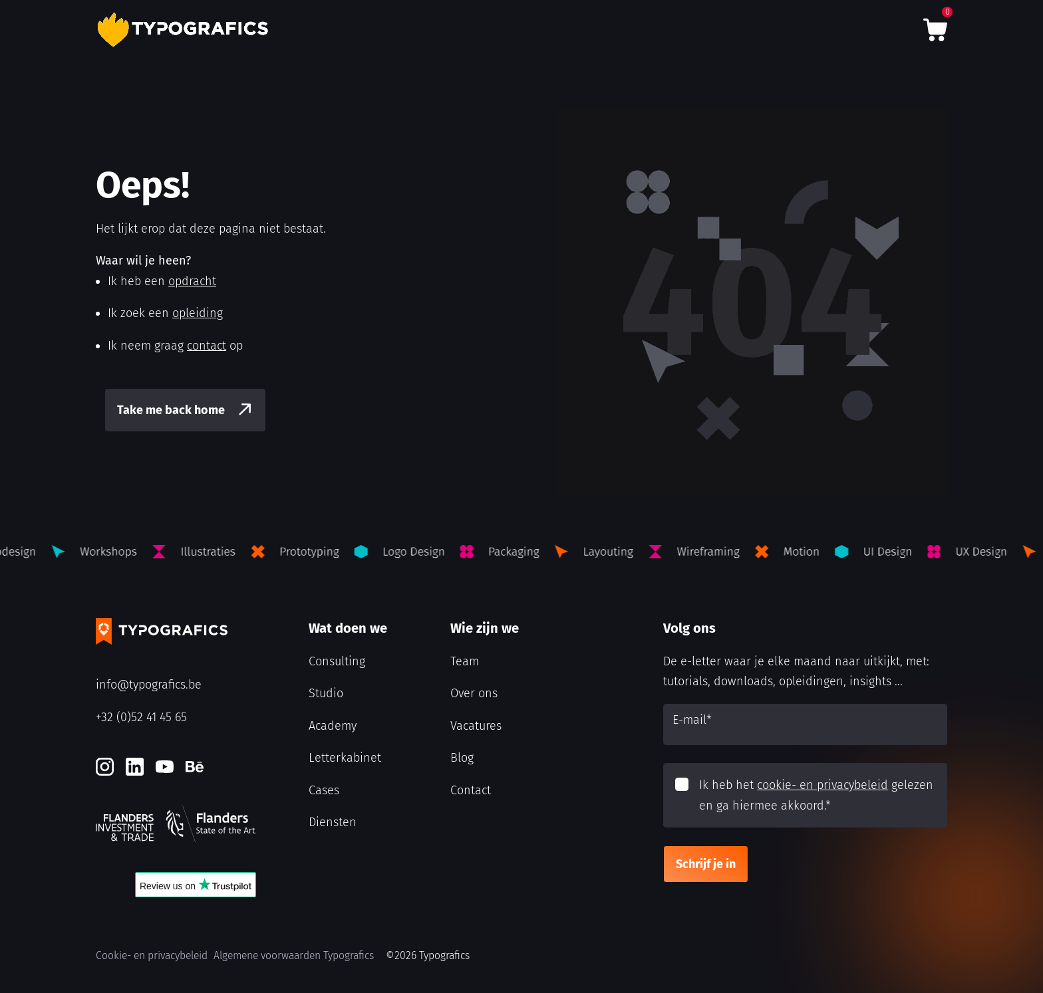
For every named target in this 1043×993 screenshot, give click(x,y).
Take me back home (171, 410)
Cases (324, 790)
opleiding (197, 313)
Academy (333, 725)
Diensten (333, 822)
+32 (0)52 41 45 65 (141, 717)
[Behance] (195, 767)
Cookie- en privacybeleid (152, 955)
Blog (462, 757)
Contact (470, 790)
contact (206, 345)
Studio (326, 693)
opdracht (192, 281)
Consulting (337, 661)
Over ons (474, 693)
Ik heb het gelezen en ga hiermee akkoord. (816, 795)
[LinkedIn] (135, 767)
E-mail (692, 720)
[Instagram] (105, 767)
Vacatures (476, 725)
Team (464, 661)
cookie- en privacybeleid (822, 785)
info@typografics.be (149, 684)
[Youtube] (165, 767)
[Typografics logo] (185, 30)
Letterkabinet (345, 757)
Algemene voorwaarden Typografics (294, 955)
